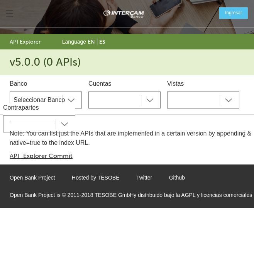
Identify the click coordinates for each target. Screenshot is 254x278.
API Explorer (25, 42)
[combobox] (46, 100)
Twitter (144, 178)
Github (177, 178)
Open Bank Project (32, 178)
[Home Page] (123, 14)
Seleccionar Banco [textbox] (39, 100)
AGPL (188, 195)
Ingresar (233, 12)
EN (91, 42)
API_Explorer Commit (41, 155)
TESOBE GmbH (114, 195)
